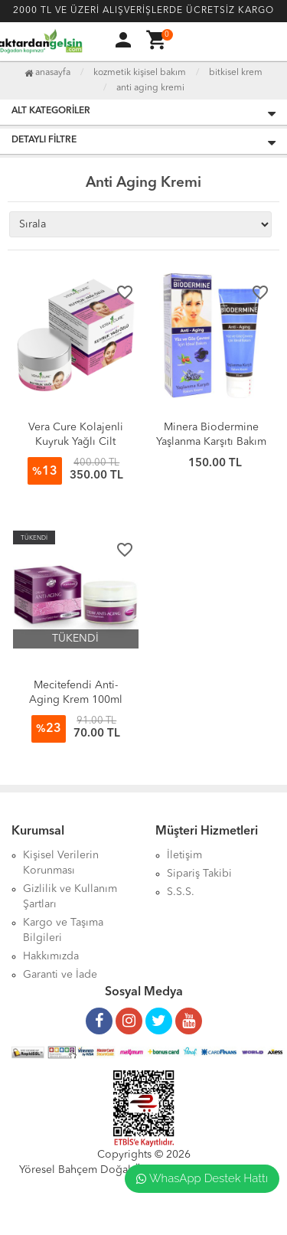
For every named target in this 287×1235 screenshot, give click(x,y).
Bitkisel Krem (236, 72)
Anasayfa (47, 72)
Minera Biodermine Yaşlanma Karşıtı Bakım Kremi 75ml (211, 442)
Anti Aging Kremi (150, 88)
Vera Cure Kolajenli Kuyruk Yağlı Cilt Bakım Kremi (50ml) (75, 442)
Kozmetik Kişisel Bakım (139, 72)
